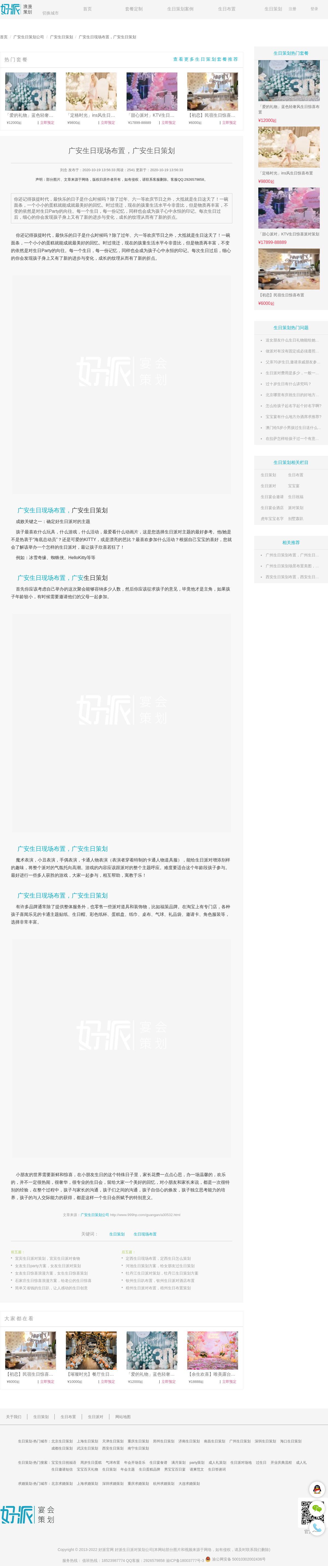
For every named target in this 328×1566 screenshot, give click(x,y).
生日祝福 (295, 497)
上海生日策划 (87, 1441)
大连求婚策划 (189, 1484)
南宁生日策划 (138, 1448)
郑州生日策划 (163, 1441)
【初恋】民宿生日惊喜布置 (281, 295)
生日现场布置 (145, 1234)
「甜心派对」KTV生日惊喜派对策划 (288, 234)
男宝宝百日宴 (175, 1469)
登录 (314, 9)
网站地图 (123, 1417)
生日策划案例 (180, 9)
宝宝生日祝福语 (63, 1462)
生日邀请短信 (62, 1469)
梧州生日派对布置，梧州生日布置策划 (158, 1288)
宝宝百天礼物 (87, 1469)
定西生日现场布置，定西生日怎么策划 (158, 1258)
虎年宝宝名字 (272, 518)
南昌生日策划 (214, 1441)
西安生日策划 (113, 1448)
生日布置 (227, 9)
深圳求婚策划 (113, 1484)
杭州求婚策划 (163, 1484)
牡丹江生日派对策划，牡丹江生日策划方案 (162, 1273)
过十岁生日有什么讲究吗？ (289, 384)
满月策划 (178, 1462)
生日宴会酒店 (272, 508)
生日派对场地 (241, 1462)
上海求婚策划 (87, 1484)
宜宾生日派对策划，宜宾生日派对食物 (47, 1258)
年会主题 (128, 1469)
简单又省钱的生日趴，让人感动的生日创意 (51, 1288)
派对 (72, 547)
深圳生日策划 (265, 1441)
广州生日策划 (240, 1441)
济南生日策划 (189, 1441)
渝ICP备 (185, 1560)
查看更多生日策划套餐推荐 (206, 59)
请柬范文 (197, 1469)
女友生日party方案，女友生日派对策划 (48, 1266)
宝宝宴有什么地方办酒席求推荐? (293, 416)
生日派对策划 (133, 1549)
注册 (292, 9)
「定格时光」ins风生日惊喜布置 (285, 173)
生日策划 (273, 9)
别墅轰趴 (295, 518)
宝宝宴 (294, 486)
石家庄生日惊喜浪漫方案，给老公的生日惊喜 (53, 1280)
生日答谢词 (217, 1469)
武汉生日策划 (87, 1448)
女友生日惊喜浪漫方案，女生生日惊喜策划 (51, 1273)
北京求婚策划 (62, 1484)
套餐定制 (134, 9)
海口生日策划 (290, 1441)
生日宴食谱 (158, 1462)
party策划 (197, 1462)
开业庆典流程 (281, 1462)
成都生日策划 (62, 1448)
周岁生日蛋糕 (91, 1462)
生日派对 (268, 486)
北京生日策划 (62, 1441)
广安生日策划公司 (28, 37)
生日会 (96, 1182)
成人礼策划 (217, 1462)
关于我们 (13, 1417)
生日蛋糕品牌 (149, 1469)
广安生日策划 (61, 37)
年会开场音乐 (134, 1462)
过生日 (261, 1462)
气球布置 (113, 1462)
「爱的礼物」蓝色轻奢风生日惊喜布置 (289, 109)
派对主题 (182, 532)
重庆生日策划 (138, 1441)
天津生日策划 (113, 1441)
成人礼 (301, 1462)
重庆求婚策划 (138, 1484)
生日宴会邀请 (272, 497)
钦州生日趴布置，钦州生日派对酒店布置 (160, 1280)
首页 (87, 9)
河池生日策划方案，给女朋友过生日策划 (160, 1266)
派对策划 (295, 508)
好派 (102, 1549)
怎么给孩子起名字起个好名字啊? (293, 406)
